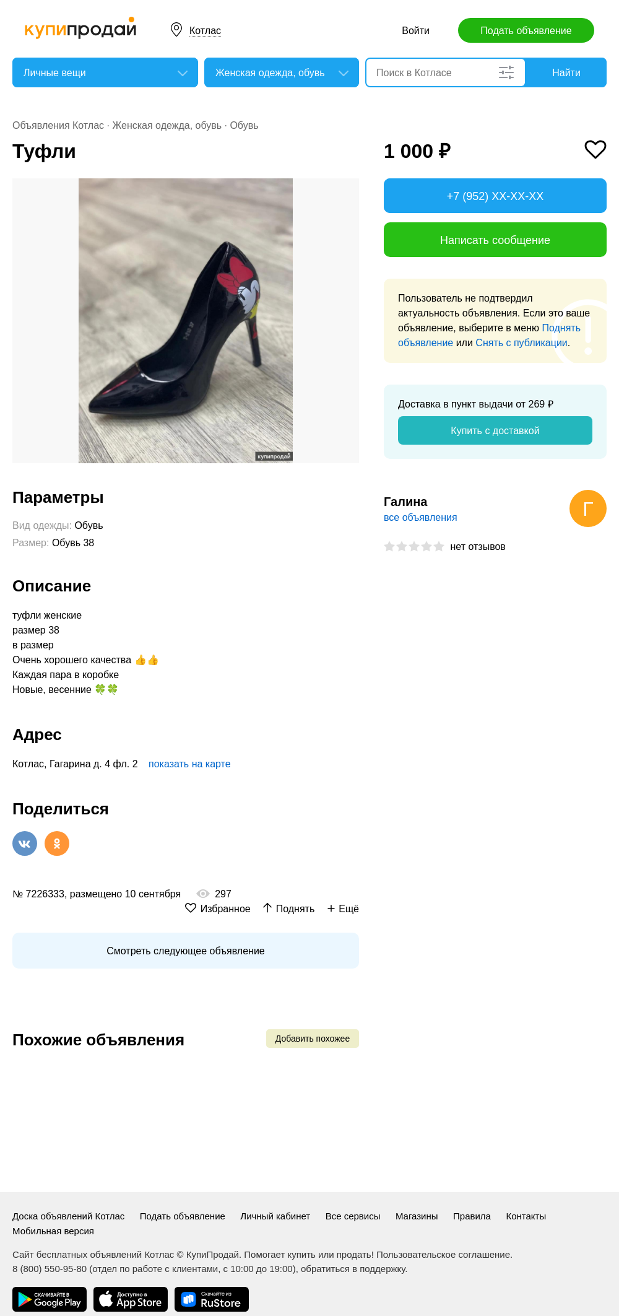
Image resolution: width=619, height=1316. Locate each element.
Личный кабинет (275, 1216)
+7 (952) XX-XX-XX (495, 196)
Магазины (417, 1216)
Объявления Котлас (58, 125)
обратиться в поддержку (353, 1268)
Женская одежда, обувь (167, 125)
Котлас (205, 30)
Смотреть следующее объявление (185, 951)
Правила (472, 1216)
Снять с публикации (521, 343)
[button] (348, 189)
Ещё (349, 909)
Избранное (226, 909)
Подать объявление (525, 30)
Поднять (295, 909)
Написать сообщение (495, 240)
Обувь (244, 125)
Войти (416, 30)
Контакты (526, 1216)
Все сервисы (353, 1216)
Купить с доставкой (495, 430)
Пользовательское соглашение (443, 1254)
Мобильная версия (53, 1231)
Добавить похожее (312, 1039)
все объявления (420, 517)
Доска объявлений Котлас (68, 1216)
